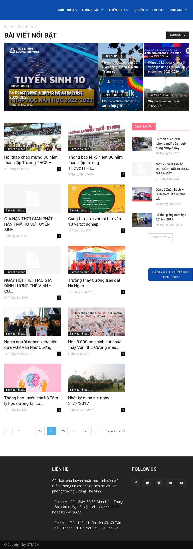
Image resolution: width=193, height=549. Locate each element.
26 (63, 431)
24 (40, 431)
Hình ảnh (178, 10)
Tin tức (158, 10)
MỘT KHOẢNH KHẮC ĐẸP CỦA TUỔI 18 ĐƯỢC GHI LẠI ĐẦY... (172, 169)
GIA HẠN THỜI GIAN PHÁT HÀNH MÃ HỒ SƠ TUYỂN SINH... (28, 224)
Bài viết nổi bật (21, 86)
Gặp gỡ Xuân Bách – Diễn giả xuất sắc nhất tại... (171, 194)
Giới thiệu (68, 10)
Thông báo (92, 10)
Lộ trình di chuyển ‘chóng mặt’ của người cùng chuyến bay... (171, 143)
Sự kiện (140, 10)
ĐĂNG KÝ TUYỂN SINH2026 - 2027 (170, 274)
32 (84, 431)
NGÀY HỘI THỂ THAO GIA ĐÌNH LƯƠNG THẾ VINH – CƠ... (28, 286)
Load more (160, 237)
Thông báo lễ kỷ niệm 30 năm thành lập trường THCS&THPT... (95, 163)
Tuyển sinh (118, 10)
